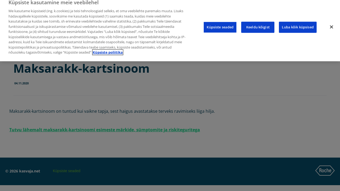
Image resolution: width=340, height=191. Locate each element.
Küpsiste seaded (220, 24)
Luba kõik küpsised (297, 24)
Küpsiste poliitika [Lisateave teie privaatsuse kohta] (108, 50)
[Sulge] (331, 25)
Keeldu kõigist (258, 24)
